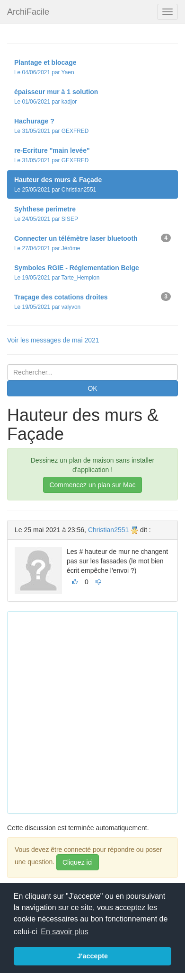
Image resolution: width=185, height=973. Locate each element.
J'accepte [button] (92, 956)
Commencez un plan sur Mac (92, 485)
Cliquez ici (77, 862)
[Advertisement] (92, 711)
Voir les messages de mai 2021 (53, 340)
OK (92, 388)
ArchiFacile (28, 12)
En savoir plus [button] (64, 932)
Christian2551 (108, 530)
